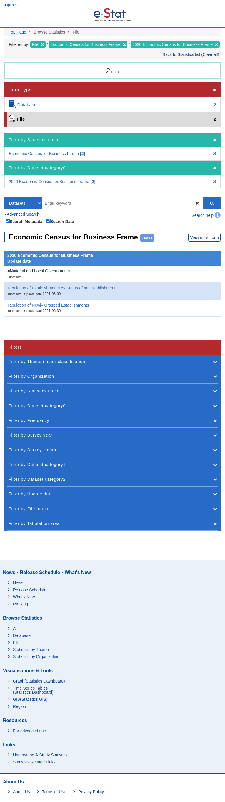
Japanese (11, 5)
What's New (24, 597)
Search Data (60, 221)
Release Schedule (29, 590)
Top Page (17, 32)
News (18, 583)
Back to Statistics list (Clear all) (191, 54)
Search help (206, 215)
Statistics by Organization (36, 657)
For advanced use (29, 731)
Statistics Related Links (34, 762)
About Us (21, 792)
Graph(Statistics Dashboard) (39, 681)
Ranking (20, 604)
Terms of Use (54, 792)
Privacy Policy (91, 792)
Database (22, 635)
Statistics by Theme (31, 650)
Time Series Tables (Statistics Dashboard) (33, 690)
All (15, 628)
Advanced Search (21, 214)
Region (19, 706)
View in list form (204, 237)
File (16, 642)
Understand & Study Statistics (40, 755)
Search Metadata (24, 221)
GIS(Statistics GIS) (30, 699)
